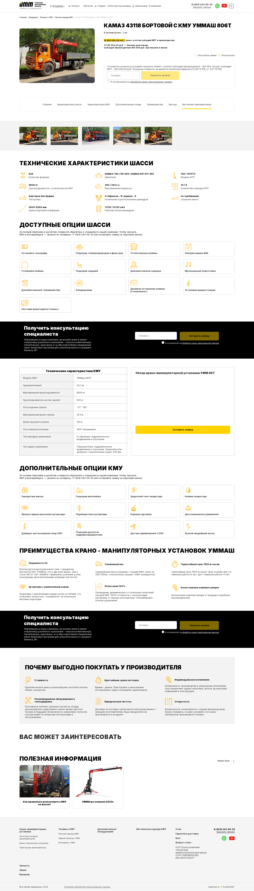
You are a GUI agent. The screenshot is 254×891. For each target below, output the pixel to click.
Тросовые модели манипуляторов (28, 837)
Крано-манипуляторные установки (32, 830)
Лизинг (23, 870)
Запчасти (88, 6)
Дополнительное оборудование (106, 830)
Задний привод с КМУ (69, 838)
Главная (23, 17)
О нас (178, 829)
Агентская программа (119, 6)
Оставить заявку (183, 429)
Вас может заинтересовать (196, 104)
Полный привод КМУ (64, 17)
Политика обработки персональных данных (87, 886)
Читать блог (226, 760)
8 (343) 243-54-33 (224, 830)
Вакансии (140, 6)
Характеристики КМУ (98, 104)
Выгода (173, 104)
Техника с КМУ (46, 17)
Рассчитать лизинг (205, 55)
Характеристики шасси (69, 104)
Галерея (47, 104)
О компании (155, 6)
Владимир (33, 17)
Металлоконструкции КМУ (151, 829)
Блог (178, 838)
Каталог (74, 6)
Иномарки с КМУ (66, 842)
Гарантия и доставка (187, 833)
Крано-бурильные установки (33, 843)
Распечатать (226, 55)
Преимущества (155, 104)
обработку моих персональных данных (151, 82)
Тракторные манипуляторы (32, 847)
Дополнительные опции (128, 104)
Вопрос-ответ (184, 842)
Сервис (102, 6)
